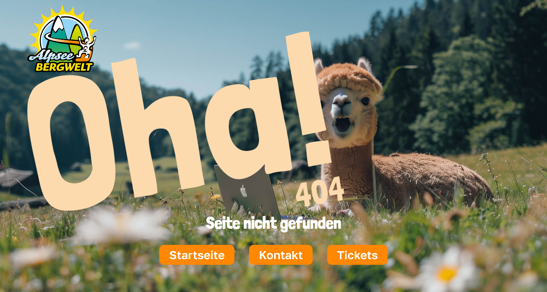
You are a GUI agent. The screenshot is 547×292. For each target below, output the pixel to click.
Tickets (357, 255)
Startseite (197, 255)
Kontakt (281, 255)
